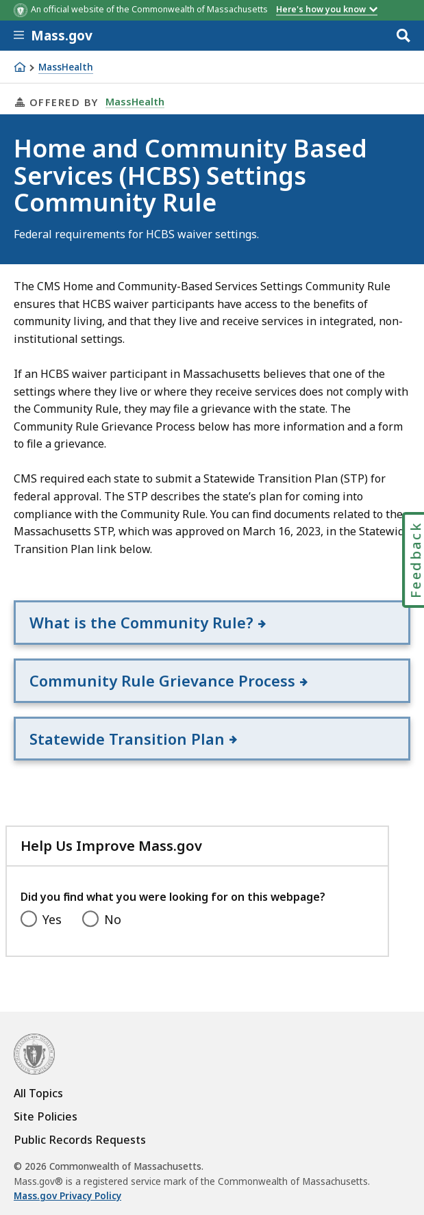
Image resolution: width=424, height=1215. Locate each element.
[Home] (20, 67)
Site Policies (45, 1116)
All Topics (38, 1093)
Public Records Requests (80, 1139)
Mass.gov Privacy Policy (67, 1196)
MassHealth (65, 67)
